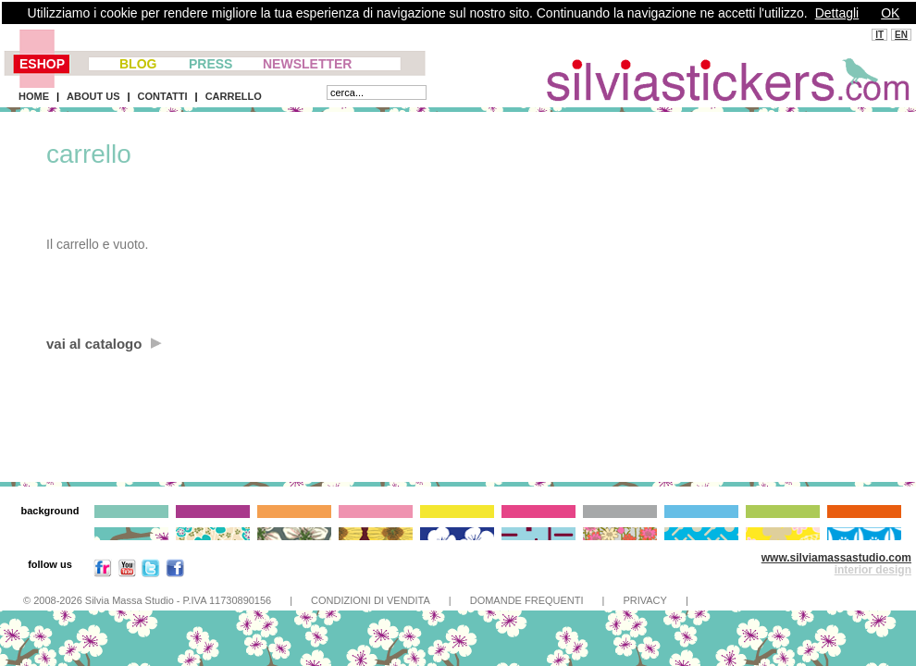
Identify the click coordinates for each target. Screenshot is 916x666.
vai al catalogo (104, 344)
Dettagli (837, 13)
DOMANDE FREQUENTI (527, 600)
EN (901, 35)
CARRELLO (233, 96)
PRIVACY (644, 600)
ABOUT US (93, 96)
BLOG (137, 63)
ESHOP (42, 63)
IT (879, 35)
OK (890, 13)
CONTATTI (163, 96)
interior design (873, 569)
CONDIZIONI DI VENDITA (370, 600)
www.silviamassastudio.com (836, 557)
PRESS (210, 63)
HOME (34, 96)
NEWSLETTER (307, 63)
